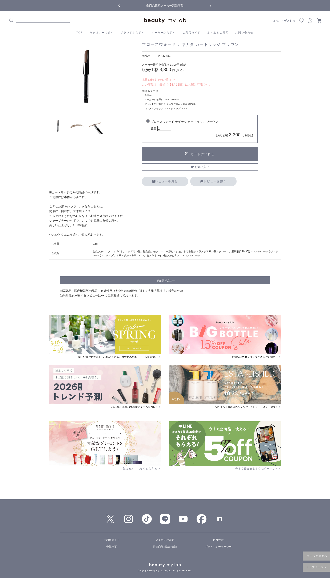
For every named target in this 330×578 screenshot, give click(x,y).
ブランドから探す (132, 32)
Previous (123, 5)
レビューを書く (213, 181)
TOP (80, 32)
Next (207, 5)
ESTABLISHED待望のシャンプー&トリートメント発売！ (247, 407)
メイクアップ (173, 108)
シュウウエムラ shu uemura (181, 104)
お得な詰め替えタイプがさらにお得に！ (256, 357)
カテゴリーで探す (101, 32)
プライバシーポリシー (218, 546)
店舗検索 (218, 539)
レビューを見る (165, 181)
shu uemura (172, 99)
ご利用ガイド (191, 32)
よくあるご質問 (218, 32)
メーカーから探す (164, 32)
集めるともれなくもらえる (142, 468)
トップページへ (316, 567)
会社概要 (111, 546)
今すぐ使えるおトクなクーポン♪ (258, 468)
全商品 (148, 95)
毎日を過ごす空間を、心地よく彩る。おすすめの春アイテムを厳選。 (119, 357)
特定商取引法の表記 (165, 546)
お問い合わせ (244, 32)
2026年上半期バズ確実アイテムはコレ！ (136, 407)
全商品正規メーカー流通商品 (165, 5)
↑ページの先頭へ (316, 556)
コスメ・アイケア (154, 108)
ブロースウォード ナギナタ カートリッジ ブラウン (202, 129)
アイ (186, 108)
